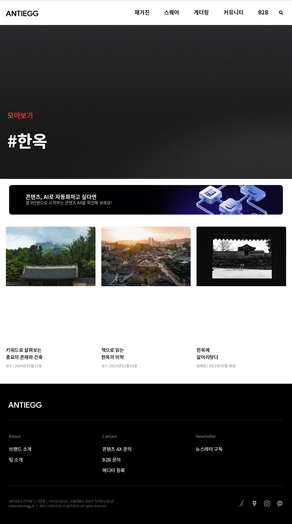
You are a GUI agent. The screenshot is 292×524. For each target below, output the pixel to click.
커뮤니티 (234, 12)
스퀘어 (171, 12)
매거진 (142, 12)
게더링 (201, 12)
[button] (281, 12)
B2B (263, 12)
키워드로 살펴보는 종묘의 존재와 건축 (24, 353)
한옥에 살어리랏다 (207, 353)
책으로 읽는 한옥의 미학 (112, 353)
